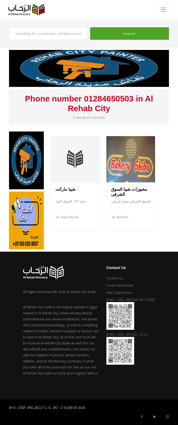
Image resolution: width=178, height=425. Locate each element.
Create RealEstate (119, 285)
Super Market (68, 217)
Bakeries (120, 217)
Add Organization (119, 292)
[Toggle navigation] (163, 9)
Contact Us (114, 278)
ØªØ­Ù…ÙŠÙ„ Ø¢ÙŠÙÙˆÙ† (126, 334)
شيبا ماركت (65, 189)
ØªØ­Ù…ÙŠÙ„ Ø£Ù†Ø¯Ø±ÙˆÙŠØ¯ (131, 299)
